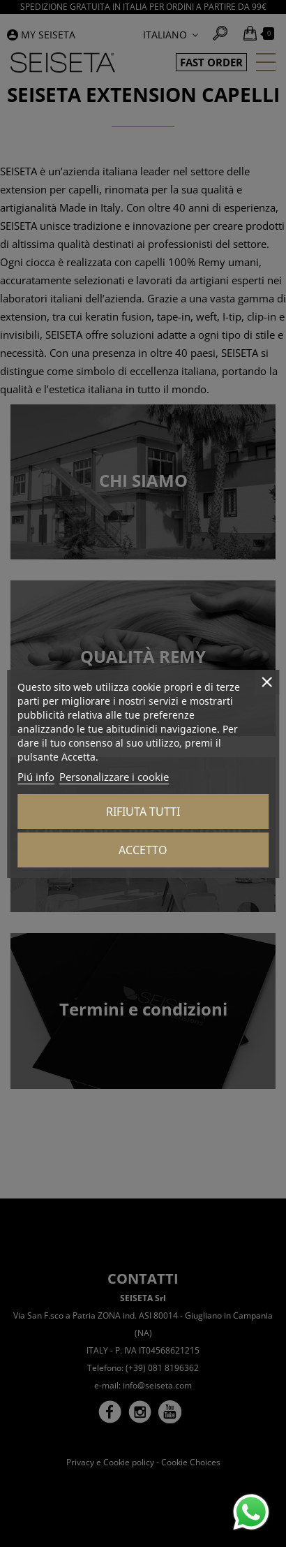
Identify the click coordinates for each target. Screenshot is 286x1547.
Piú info (35, 777)
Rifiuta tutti (143, 811)
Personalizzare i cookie (114, 777)
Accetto (143, 850)
